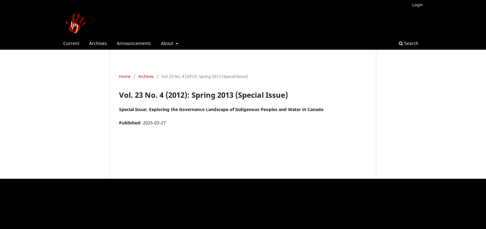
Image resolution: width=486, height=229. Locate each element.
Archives (98, 43)
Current (71, 43)
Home (124, 76)
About (168, 43)
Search (408, 43)
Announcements (134, 43)
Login (417, 4)
